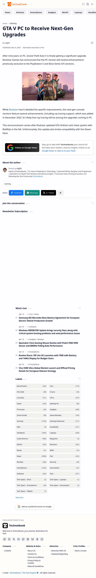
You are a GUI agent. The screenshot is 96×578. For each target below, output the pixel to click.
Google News (48, 150)
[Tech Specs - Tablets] (31, 491)
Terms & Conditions (36, 557)
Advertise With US (58, 550)
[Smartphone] (36, 12)
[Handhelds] (64, 427)
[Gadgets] (52, 12)
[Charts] (64, 392)
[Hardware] (31, 432)
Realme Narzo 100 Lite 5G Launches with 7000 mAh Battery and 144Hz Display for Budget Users (47, 357)
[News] (8, 12)
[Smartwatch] (64, 467)
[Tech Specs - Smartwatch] (64, 485)
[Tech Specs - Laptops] (64, 479)
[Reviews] (20, 12)
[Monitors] (64, 444)
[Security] (64, 462)
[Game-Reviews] (64, 415)
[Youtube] (18, 539)
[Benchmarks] (31, 386)
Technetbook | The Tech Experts (24, 573)
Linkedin (7, 550)
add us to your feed (66, 150)
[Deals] (31, 403)
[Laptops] (78, 12)
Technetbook (38, 176)
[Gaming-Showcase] (64, 421)
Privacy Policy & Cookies (34, 561)
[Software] (32, 327)
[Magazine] (64, 438)
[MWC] (64, 450)
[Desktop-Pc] (64, 403)
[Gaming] (8, 183)
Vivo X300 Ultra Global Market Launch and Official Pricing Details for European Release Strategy (47, 369)
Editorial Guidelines (36, 566)
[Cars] (31, 314)
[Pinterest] (28, 539)
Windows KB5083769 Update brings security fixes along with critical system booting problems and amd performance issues (49, 332)
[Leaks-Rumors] (31, 438)
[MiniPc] (65, 12)
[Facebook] (4, 539)
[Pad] (64, 456)
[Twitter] (14, 539)
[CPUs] (64, 397)
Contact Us (32, 554)
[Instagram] (9, 539)
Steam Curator (81, 550)
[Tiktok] (23, 539)
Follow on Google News (22, 147)
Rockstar (13, 109)
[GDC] (31, 427)
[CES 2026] (31, 392)
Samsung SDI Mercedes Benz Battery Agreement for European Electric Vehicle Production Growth (49, 319)
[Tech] (64, 473)
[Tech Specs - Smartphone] (31, 485)
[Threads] (37, 539)
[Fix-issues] (31, 409)
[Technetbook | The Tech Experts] (16, 4)
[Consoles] (31, 397)
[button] (4, 4)
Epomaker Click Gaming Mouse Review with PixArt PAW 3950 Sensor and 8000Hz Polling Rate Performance (48, 344)
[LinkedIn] (42, 539)
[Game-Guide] (31, 415)
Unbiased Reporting (59, 554)
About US (31, 550)
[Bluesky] (33, 539)
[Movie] (31, 450)
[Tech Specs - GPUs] (31, 479)
